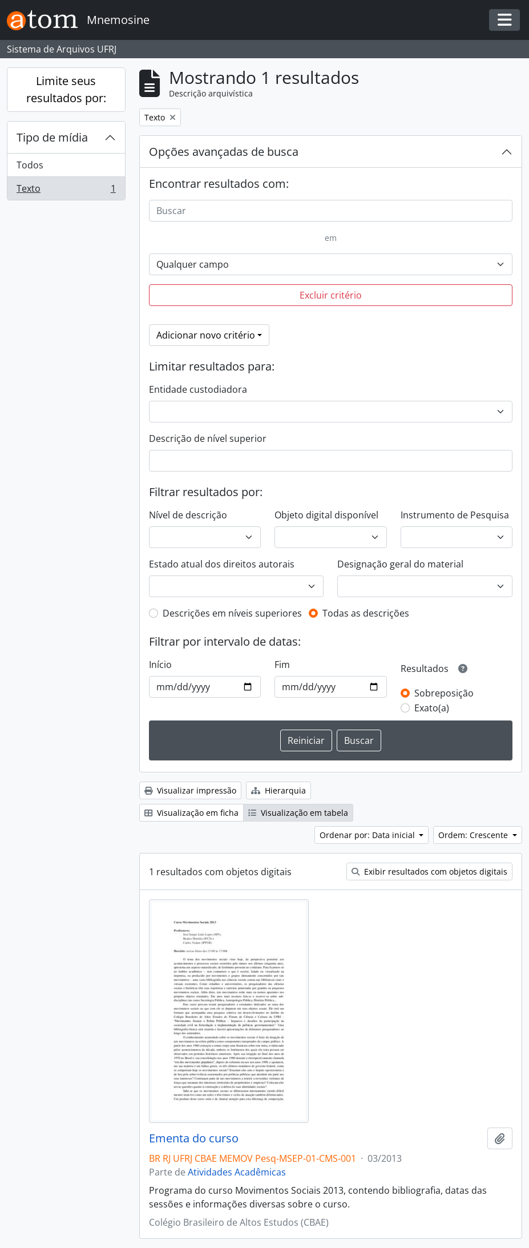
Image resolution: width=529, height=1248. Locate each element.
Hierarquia (278, 790)
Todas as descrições (365, 613)
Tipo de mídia (52, 137)
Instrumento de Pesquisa (455, 515)
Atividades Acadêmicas (237, 1172)
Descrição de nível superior (207, 438)
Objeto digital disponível (326, 515)
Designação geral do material (400, 564)
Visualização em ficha (191, 812)
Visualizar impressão (190, 790)
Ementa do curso (194, 1138)
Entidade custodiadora (198, 389)
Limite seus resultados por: (66, 89)
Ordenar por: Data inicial (368, 835)
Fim (282, 664)
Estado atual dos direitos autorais (221, 564)
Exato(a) (431, 708)
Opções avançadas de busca (223, 151)
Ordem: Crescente (474, 835)
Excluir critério (331, 295)
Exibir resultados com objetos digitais (429, 871)
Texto (66, 191)
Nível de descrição (188, 515)
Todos (30, 165)
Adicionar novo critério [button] (205, 335)
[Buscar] (330, 211)
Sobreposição (444, 693)
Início (160, 664)
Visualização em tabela (298, 812)
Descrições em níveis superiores (232, 613)
